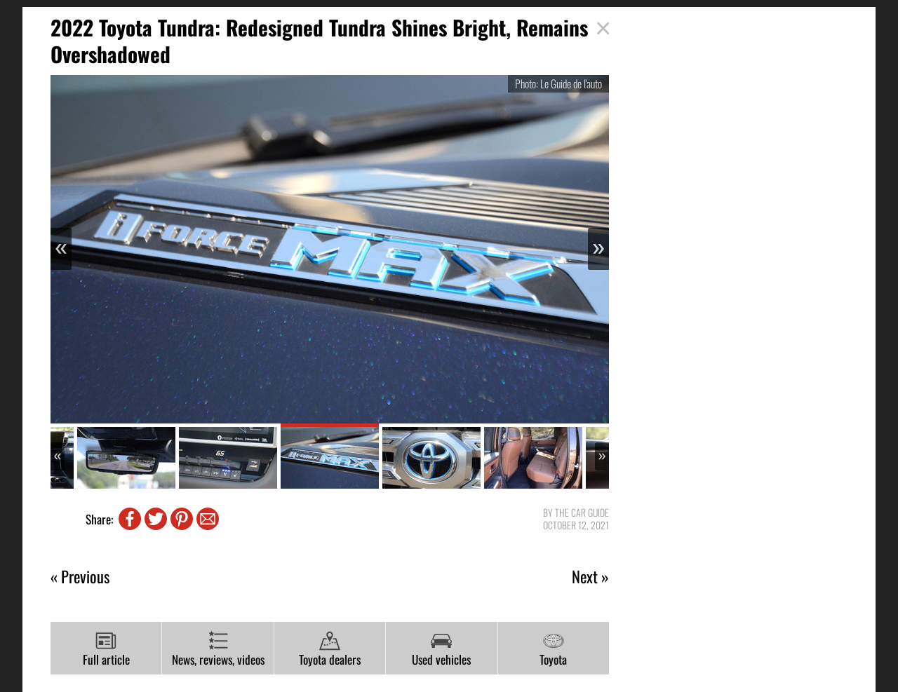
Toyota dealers (330, 649)
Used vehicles (441, 649)
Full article (106, 649)
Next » (590, 577)
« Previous (80, 577)
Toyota (553, 649)
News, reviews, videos (218, 649)
